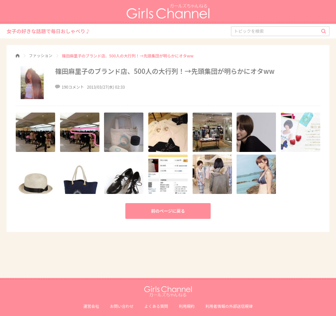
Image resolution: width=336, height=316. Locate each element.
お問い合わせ (122, 306)
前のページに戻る (168, 211)
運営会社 (91, 306)
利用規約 (187, 306)
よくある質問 (156, 306)
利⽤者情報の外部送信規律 (229, 306)
